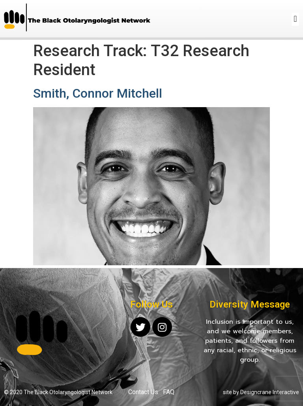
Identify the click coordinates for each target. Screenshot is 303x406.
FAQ (168, 392)
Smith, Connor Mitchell (97, 93)
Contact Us (143, 392)
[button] (295, 19)
